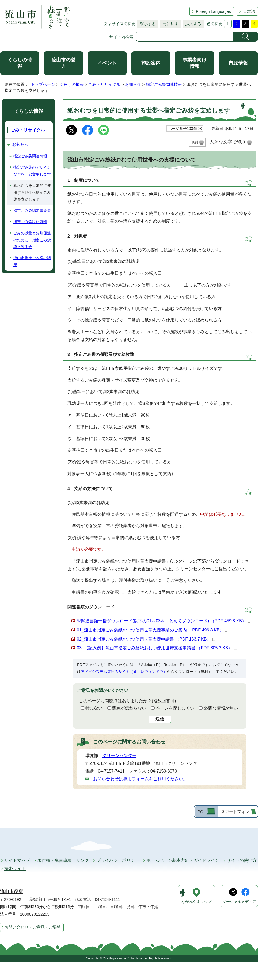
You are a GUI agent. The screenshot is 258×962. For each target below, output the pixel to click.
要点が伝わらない (129, 708)
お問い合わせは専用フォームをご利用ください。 (140, 779)
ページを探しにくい (175, 708)
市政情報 (238, 63)
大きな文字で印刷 (227, 142)
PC (200, 811)
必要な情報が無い (221, 708)
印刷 (194, 142)
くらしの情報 (20, 63)
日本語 (249, 11)
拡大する (192, 23)
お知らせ (133, 84)
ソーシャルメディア (239, 902)
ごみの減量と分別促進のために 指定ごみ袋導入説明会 (32, 240)
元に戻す (169, 23)
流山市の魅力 (63, 63)
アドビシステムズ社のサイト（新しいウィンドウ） (124, 671)
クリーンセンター (119, 755)
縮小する (146, 23)
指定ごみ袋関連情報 (164, 84)
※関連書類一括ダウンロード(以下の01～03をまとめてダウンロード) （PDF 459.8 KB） (164, 621)
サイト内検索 (121, 37)
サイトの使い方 (242, 860)
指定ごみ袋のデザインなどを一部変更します (32, 170)
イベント (107, 63)
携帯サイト (15, 868)
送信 (159, 719)
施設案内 (151, 63)
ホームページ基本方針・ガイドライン (182, 860)
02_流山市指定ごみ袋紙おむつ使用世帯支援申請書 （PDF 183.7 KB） (146, 639)
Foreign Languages (213, 11)
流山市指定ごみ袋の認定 (32, 261)
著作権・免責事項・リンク (63, 860)
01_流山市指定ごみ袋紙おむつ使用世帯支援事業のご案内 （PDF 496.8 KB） (152, 630)
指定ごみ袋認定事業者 (32, 210)
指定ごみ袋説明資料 (30, 222)
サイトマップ (17, 860)
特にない (94, 708)
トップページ (43, 84)
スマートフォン (235, 811)
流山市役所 (11, 891)
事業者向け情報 (195, 63)
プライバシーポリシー (117, 860)
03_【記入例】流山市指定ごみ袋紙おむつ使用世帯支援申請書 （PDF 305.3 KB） (157, 648)
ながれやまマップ (196, 902)
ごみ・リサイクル (104, 84)
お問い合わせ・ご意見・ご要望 (33, 927)
